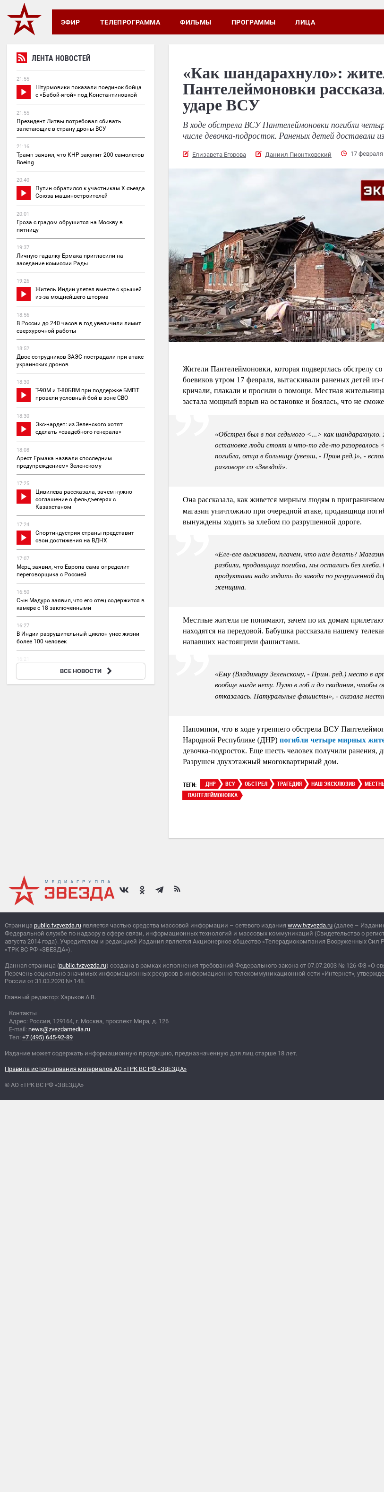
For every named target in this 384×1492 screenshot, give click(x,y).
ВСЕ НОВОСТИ (87, 670)
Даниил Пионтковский (298, 154)
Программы (253, 22)
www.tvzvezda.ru (310, 925)
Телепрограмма (130, 22)
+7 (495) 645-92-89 (47, 1037)
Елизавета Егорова (219, 154)
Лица (305, 22)
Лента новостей (54, 59)
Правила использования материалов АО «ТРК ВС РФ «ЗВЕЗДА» (96, 1068)
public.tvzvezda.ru (57, 925)
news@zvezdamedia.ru (59, 1029)
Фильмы (196, 22)
